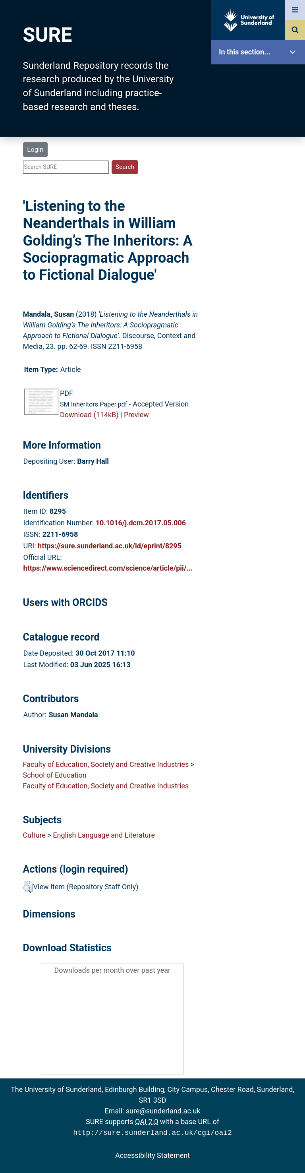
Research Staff (260, 253)
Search (260, 178)
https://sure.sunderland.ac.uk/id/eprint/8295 (109, 546)
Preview (136, 414)
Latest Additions (260, 203)
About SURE (260, 127)
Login (35, 149)
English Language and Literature (104, 835)
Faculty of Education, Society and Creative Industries (106, 764)
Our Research (260, 102)
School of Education (55, 775)
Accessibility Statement (152, 1154)
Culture (34, 835)
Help (260, 279)
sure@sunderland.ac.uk (163, 1111)
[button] (28, 887)
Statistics (260, 228)
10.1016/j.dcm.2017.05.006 (141, 523)
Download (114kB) (89, 414)
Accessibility (260, 304)
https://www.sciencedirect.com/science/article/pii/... (108, 568)
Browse (260, 153)
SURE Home (260, 77)
